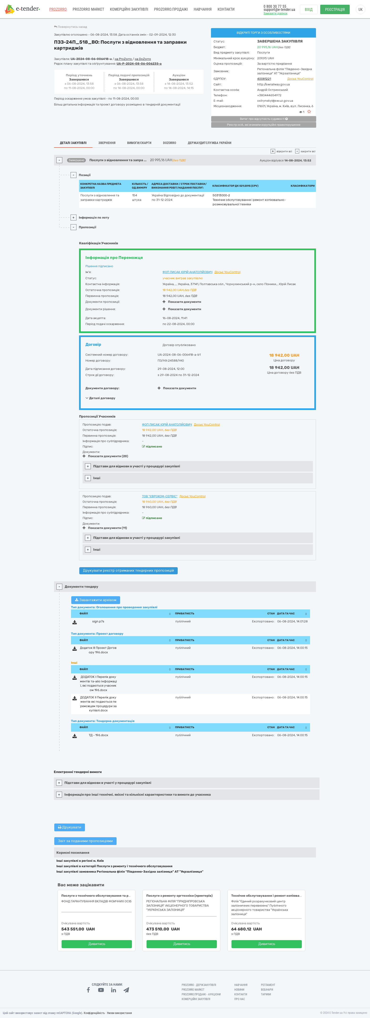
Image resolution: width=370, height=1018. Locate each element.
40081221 (264, 78)
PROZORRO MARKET (88, 9)
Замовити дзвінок (275, 13)
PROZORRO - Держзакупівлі (199, 985)
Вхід (309, 9)
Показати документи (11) (105, 528)
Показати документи (182, 302)
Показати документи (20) (105, 456)
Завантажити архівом (95, 600)
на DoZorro (143, 59)
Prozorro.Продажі (171, 9)
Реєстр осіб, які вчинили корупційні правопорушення (263, 125)
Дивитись (96, 944)
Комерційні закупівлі (129, 9)
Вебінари (267, 989)
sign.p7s (98, 621)
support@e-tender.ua (279, 9)
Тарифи (266, 994)
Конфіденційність (94, 1013)
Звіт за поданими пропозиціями (85, 841)
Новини (239, 989)
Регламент (268, 985)
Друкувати (69, 827)
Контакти (226, 9)
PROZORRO (58, 9)
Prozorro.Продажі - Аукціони (201, 994)
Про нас (239, 999)
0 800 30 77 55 (275, 6)
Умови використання (119, 1013)
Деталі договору (100, 398)
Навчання (203, 9)
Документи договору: (102, 388)
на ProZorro (124, 59)
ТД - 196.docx (98, 735)
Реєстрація (335, 9)
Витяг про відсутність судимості (264, 119)
